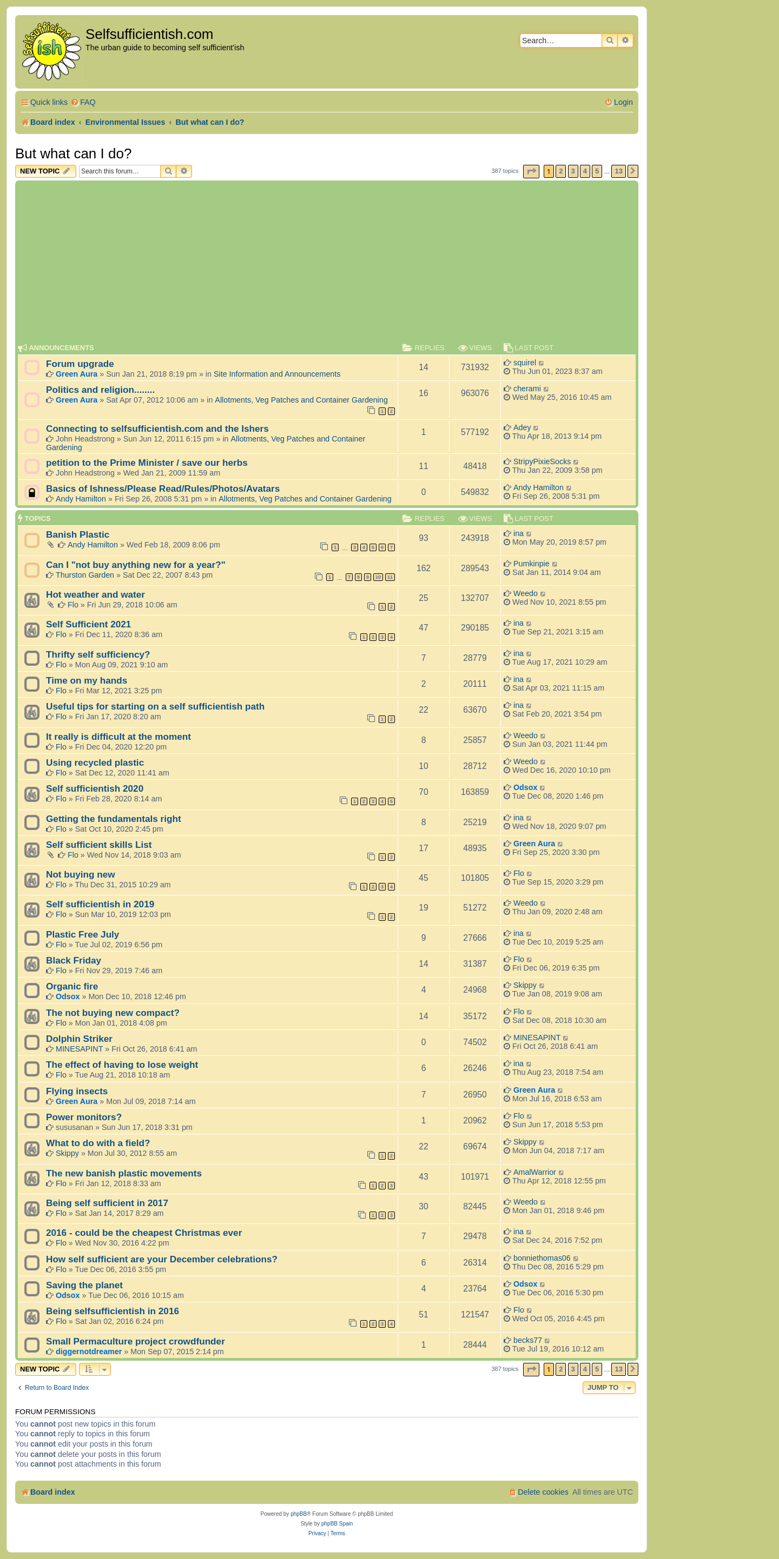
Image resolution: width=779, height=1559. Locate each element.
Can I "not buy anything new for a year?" (136, 564)
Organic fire (72, 986)
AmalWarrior (534, 1172)
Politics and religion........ (100, 389)
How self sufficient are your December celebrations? (162, 1259)
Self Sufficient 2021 (88, 624)
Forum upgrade (80, 363)
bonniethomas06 (542, 1258)
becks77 (527, 1340)
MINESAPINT (79, 1049)
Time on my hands (86, 680)
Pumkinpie (531, 563)
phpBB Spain (337, 1524)
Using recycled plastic (95, 762)
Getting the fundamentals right (113, 818)
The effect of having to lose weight (122, 1064)
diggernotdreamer (89, 1351)
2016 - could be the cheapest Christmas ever (144, 1232)
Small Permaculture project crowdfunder (135, 1341)
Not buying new (80, 874)
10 (378, 577)
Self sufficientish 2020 (94, 788)
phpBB (299, 1514)
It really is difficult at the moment (118, 736)
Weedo (525, 593)
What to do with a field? (98, 1143)
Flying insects (77, 1091)
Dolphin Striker (79, 1038)
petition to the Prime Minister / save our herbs (147, 462)
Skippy (525, 985)
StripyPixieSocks (542, 461)
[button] (531, 171)
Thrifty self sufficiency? (98, 654)
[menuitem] (83, 102)
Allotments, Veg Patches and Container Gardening (301, 400)
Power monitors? (84, 1117)
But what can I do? (73, 153)
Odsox (525, 787)
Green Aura (76, 374)
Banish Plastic (77, 534)
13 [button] (618, 171)
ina (518, 533)
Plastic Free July (82, 934)
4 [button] (585, 171)
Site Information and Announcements (277, 374)
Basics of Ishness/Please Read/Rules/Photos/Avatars (163, 488)
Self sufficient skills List (98, 844)
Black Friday (73, 960)
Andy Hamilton (81, 498)
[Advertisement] (327, 264)
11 (390, 577)
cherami (527, 388)
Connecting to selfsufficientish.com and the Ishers (157, 428)
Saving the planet (84, 1285)
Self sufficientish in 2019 (100, 904)
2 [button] (561, 171)
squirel (524, 362)
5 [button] (597, 171)
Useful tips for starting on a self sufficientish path (155, 706)
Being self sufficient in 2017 (107, 1202)
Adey (522, 427)
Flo (73, 604)
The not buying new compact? (113, 1012)
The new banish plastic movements (124, 1173)
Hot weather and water (95, 594)
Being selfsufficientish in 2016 (112, 1311)
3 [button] (573, 171)
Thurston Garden (85, 575)
